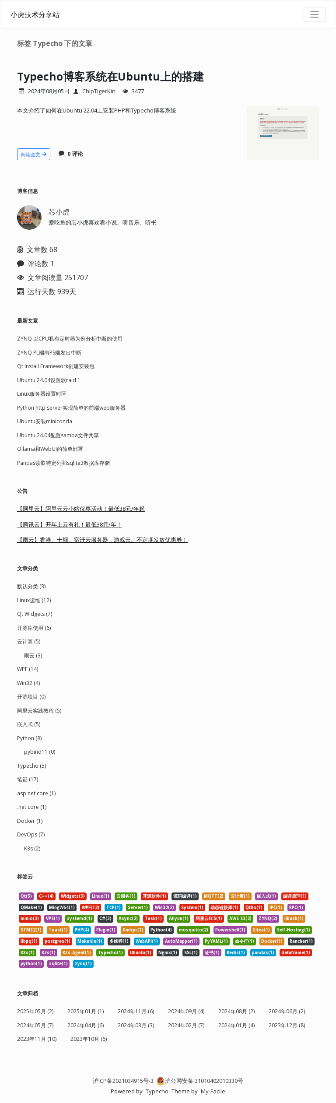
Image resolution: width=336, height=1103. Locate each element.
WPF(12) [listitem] (90, 907)
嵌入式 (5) (28, 724)
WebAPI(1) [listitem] (147, 941)
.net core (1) (31, 807)
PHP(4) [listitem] (82, 930)
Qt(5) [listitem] (26, 896)
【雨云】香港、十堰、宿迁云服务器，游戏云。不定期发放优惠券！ (102, 540)
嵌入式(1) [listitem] (266, 896)
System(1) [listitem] (192, 907)
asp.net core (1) (36, 793)
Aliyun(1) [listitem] (179, 918)
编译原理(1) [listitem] (295, 896)
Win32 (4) (28, 683)
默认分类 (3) (31, 586)
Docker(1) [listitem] (272, 941)
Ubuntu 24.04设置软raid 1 (48, 380)
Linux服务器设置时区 (41, 393)
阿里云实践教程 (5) (39, 710)
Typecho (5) (31, 765)
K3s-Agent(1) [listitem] (77, 952)
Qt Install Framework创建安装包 (55, 366)
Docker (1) (29, 821)
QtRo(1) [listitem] (253, 907)
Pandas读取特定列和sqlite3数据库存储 (63, 463)
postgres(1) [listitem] (57, 941)
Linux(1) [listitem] (100, 896)
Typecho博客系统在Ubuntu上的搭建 (120, 75)
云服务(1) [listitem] (126, 896)
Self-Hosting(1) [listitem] (293, 930)
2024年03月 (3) (136, 1025)
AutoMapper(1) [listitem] (181, 941)
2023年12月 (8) (287, 1025)
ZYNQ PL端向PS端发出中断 (49, 352)
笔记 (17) (27, 779)
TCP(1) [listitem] (113, 907)
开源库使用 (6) (34, 628)
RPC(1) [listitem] (296, 907)
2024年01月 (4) (236, 1025)
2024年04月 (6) (85, 1025)
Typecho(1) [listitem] (110, 952)
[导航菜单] (315, 14)
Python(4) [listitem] (161, 930)
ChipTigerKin (99, 91)
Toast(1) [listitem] (58, 930)
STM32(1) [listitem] (31, 930)
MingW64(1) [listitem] (62, 907)
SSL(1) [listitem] (191, 952)
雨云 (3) (33, 655)
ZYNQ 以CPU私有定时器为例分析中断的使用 (69, 338)
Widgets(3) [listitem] (73, 896)
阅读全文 (33, 154)
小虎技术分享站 (35, 14)
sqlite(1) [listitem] (58, 963)
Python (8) (29, 738)
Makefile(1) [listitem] (89, 941)
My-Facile (213, 1091)
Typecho (157, 1091)
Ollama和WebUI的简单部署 (50, 449)
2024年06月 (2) (287, 1011)
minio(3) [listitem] (30, 918)
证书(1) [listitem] (212, 952)
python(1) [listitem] (31, 963)
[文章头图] (283, 133)
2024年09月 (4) (186, 1011)
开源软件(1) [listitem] (154, 896)
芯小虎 (59, 212)
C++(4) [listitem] (46, 896)
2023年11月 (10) (36, 1039)
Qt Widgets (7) (34, 614)
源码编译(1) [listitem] (185, 896)
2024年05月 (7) (35, 1025)
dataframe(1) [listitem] (295, 952)
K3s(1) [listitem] (49, 952)
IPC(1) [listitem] (276, 907)
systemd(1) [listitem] (79, 918)
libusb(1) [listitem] (294, 918)
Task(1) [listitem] (153, 918)
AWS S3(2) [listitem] (240, 918)
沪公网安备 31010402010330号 (199, 1081)
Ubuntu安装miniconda (44, 421)
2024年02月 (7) (186, 1025)
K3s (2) (32, 848)
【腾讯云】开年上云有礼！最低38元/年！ (69, 524)
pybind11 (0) (39, 751)
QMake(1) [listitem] (31, 907)
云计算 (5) (28, 641)
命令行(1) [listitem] (244, 941)
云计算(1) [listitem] (240, 896)
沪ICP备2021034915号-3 (123, 1081)
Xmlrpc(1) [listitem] (133, 930)
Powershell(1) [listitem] (230, 930)
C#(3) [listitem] (105, 918)
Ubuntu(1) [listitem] (140, 952)
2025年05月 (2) (35, 1011)
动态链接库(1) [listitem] (224, 907)
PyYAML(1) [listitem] (216, 941)
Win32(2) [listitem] (164, 907)
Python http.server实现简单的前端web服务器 (71, 407)
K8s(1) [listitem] (28, 952)
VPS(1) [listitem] (53, 918)
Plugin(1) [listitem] (106, 930)
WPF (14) (27, 669)
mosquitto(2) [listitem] (193, 930)
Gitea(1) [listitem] (261, 930)
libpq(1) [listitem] (29, 941)
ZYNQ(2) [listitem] (268, 918)
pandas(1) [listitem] (263, 952)
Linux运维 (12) (34, 600)
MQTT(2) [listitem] (214, 896)
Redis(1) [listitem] (236, 952)
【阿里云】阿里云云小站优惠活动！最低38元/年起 (81, 509)
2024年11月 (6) (136, 1011)
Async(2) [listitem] (128, 918)
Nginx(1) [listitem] (167, 952)
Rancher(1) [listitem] (301, 941)
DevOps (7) (31, 834)
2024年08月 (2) (236, 1011)
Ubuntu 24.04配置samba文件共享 (58, 435)
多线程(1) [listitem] (119, 941)
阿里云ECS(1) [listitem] (209, 918)
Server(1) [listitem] (138, 907)
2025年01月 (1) (85, 1011)
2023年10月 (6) (88, 1039)
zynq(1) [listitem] (83, 963)
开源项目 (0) (31, 696)
